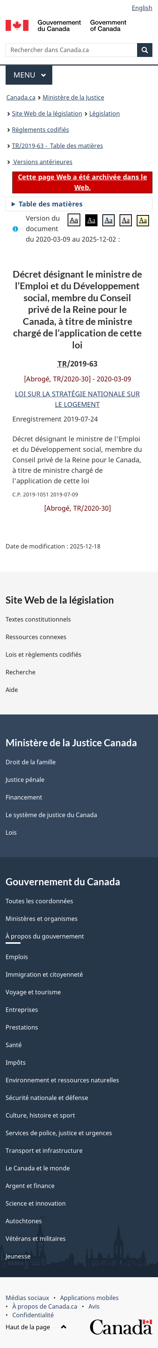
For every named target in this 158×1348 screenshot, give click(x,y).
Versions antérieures (42, 162)
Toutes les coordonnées (39, 901)
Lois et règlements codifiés (43, 654)
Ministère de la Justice (73, 97)
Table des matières (51, 203)
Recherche (20, 672)
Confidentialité (33, 1315)
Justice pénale (25, 780)
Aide (12, 690)
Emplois (17, 957)
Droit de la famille (31, 762)
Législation (104, 113)
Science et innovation (36, 1203)
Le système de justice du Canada (51, 815)
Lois (11, 832)
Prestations (22, 1027)
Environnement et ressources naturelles (62, 1080)
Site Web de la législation (47, 113)
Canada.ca (20, 97)
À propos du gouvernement (45, 936)
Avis (94, 1306)
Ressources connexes (36, 637)
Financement (24, 797)
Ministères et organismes (42, 919)
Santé (14, 1045)
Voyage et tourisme (33, 992)
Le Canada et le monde (38, 1168)
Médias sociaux (27, 1298)
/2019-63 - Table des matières (57, 146)
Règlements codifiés (40, 130)
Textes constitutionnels (38, 619)
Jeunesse (18, 1256)
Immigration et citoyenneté (44, 974)
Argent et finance (30, 1186)
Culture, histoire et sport (40, 1115)
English (142, 8)
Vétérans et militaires (36, 1238)
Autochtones (24, 1221)
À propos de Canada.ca (44, 1306)
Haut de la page (36, 1327)
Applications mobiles (89, 1298)
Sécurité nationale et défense (47, 1098)
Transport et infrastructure (44, 1150)
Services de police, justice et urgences (59, 1133)
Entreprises (22, 1010)
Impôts (16, 1062)
